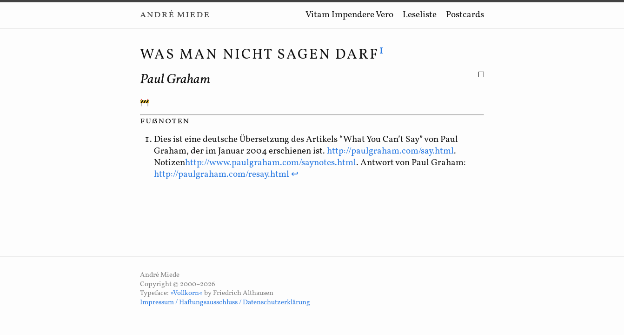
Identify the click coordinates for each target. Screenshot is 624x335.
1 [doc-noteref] (382, 50)
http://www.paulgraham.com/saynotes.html (270, 163)
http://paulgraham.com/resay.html (221, 174)
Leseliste (420, 15)
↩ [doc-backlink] (295, 174)
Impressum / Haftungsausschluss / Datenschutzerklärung (225, 303)
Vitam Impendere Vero (349, 15)
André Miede (175, 14)
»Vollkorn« (186, 293)
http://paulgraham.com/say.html (390, 151)
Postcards (465, 15)
